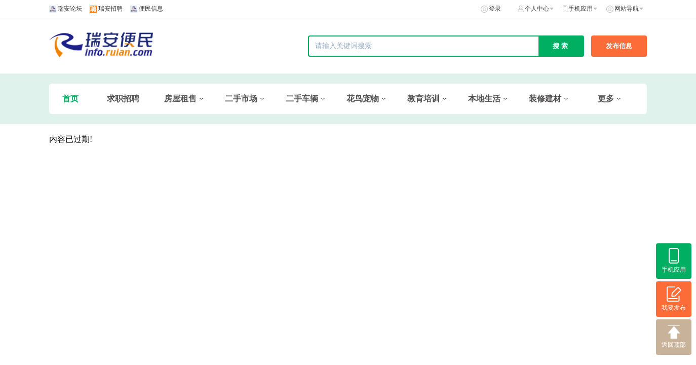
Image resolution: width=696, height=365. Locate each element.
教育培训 (423, 98)
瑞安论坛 (70, 8)
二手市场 (241, 98)
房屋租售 (180, 98)
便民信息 (151, 8)
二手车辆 (302, 98)
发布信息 (619, 46)
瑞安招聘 (110, 8)
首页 (70, 98)
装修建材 (545, 98)
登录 (495, 8)
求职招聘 (123, 98)
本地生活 (484, 98)
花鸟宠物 (362, 98)
